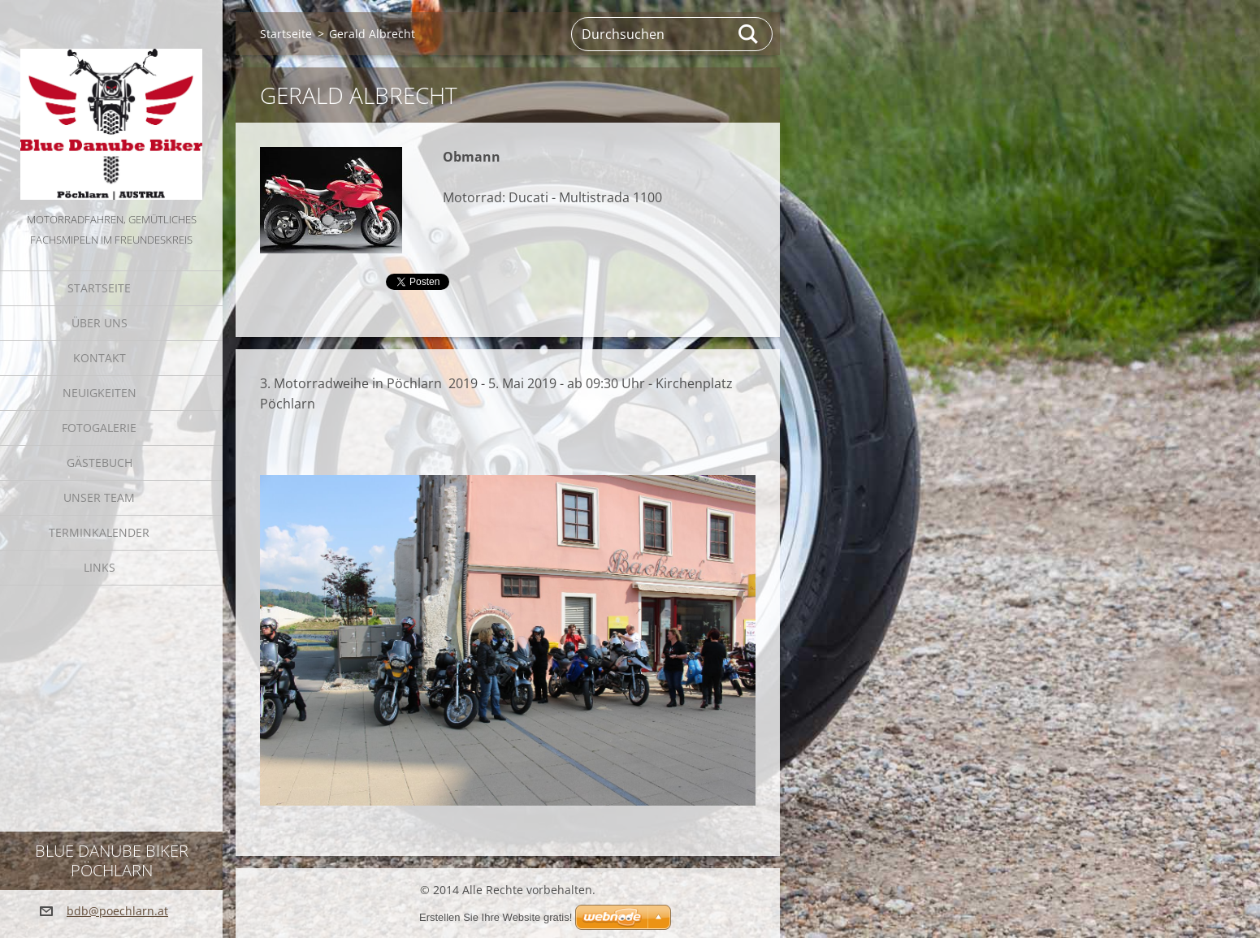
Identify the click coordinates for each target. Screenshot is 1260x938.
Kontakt (99, 357)
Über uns (99, 323)
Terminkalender (99, 532)
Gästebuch (99, 462)
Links (99, 567)
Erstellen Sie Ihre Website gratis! (495, 917)
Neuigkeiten (99, 392)
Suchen (749, 34)
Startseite (99, 288)
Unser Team (99, 497)
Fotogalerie (99, 427)
